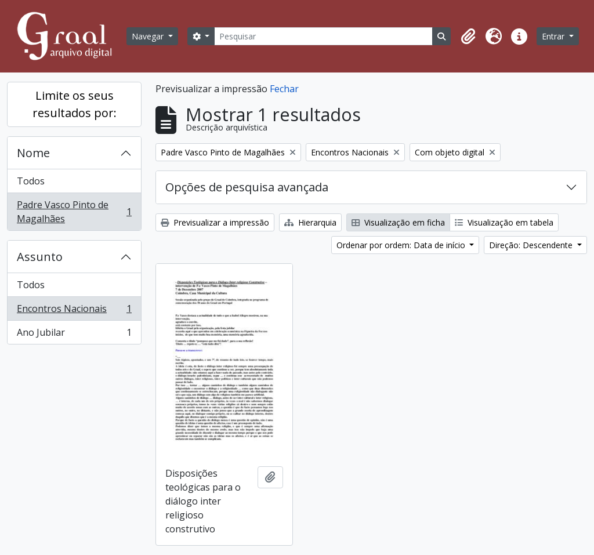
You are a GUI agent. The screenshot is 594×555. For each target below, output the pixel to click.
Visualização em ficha (398, 222)
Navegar (149, 36)
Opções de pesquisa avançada (246, 187)
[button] (468, 36)
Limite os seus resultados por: (74, 104)
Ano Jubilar (74, 334)
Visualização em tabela (504, 222)
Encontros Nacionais (74, 311)
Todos (31, 181)
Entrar (554, 36)
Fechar (284, 88)
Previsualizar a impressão (215, 222)
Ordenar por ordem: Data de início (402, 245)
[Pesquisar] (323, 36)
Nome (33, 153)
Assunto (40, 256)
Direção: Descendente (532, 245)
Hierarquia (310, 222)
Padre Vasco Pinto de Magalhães (74, 211)
